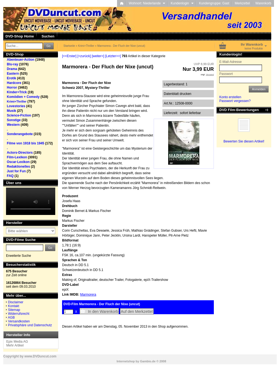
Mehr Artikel (15, 345)
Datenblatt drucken (177, 94)
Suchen (48, 36)
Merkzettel (242, 3)
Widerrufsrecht (18, 314)
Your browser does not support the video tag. (30, 201)
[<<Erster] (69, 56)
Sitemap (14, 310)
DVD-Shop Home (19, 36)
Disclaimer (15, 302)
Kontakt (13, 306)
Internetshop (125, 361)
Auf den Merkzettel (137, 311)
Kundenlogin (182, 3)
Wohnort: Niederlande (147, 3)
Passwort (226, 74)
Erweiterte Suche (18, 256)
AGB (11, 317)
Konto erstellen (230, 97)
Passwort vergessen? (235, 101)
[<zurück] (84, 56)
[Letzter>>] (113, 56)
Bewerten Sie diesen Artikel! (243, 141)
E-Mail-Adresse (230, 62)
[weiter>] (98, 56)
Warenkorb (263, 3)
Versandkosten (19, 321)
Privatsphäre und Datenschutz (30, 325)
